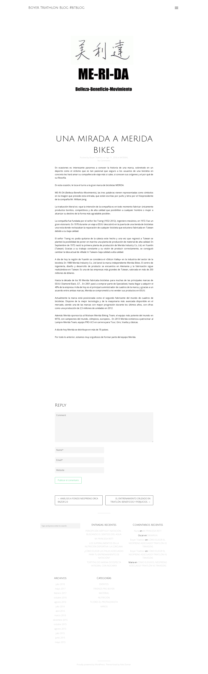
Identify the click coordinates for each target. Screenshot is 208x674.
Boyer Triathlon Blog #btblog (56, 8)
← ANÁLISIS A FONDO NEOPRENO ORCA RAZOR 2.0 (78, 500)
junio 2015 (60, 637)
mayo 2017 (60, 588)
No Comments (104, 160)
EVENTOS (104, 584)
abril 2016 (60, 611)
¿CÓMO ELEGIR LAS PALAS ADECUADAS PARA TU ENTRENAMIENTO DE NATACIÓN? (103, 554)
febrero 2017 (60, 593)
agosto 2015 (60, 628)
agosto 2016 (60, 602)
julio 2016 (60, 606)
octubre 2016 (60, 597)
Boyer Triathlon (96, 157)
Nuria (136, 530)
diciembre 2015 (60, 619)
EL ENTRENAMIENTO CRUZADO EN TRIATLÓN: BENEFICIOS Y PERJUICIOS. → (130, 500)
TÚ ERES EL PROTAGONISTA (104, 602)
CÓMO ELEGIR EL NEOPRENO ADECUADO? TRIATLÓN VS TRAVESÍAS (148, 543)
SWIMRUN (152, 535)
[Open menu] (176, 8)
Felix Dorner (125, 664)
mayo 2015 (60, 642)
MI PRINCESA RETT (104, 538)
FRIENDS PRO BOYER (103, 588)
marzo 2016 (60, 615)
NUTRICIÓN (104, 597)
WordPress (100, 664)
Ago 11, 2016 (112, 157)
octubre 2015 (60, 624)
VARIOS (104, 606)
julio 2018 (60, 584)
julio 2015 (60, 633)
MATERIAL (124, 157)
